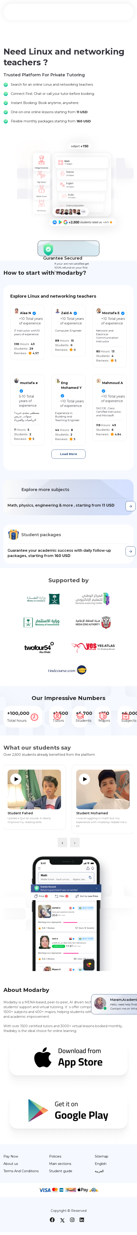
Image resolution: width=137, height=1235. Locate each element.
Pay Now (10, 1156)
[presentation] (62, 842)
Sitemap (101, 1156)
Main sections (60, 1164)
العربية (99, 1171)
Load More (68, 454)
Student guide (60, 1171)
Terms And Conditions (21, 1171)
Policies (55, 1156)
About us (10, 1164)
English (100, 1164)
